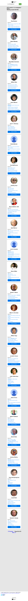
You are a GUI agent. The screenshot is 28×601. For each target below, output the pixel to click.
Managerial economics (12, 211)
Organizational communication (13, 394)
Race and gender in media (12, 187)
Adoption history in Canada (12, 118)
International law (11, 460)
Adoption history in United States (13, 119)
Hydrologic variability (11, 553)
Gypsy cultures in (11, 482)
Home (10, 593)
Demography (10, 531)
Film (8, 437)
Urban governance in (12, 92)
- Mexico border (11, 574)
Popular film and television (12, 186)
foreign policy (11, 458)
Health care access (11, 371)
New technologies (11, 185)
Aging (9, 529)
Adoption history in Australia (13, 117)
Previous (10, 586)
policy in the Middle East (13, 390)
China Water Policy (11, 507)
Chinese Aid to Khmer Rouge (13, 508)
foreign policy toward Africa (13, 161)
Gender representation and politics (14, 438)
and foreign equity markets (13, 253)
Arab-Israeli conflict (11, 391)
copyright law (11, 138)
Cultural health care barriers (13, 370)
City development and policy (13, 93)
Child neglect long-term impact (13, 49)
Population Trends (12, 528)
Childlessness (10, 530)
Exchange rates (10, 257)
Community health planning (12, 324)
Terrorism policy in (12, 46)
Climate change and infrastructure (14, 27)
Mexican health (12, 367)
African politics (10, 162)
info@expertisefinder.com (5, 593)
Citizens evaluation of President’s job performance (14, 279)
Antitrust (9, 301)
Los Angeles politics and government (12, 233)
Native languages (13, 69)
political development (13, 505)
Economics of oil (11, 208)
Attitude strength (11, 277)
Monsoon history (11, 554)
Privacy (13, 593)
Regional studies (11, 184)
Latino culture (10, 577)
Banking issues (10, 254)
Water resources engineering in (14, 23)
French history (10, 350)
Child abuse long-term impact (13, 47)
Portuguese (12, 483)
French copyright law (11, 139)
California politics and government (14, 231)
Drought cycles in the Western (14, 551)
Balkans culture (10, 485)
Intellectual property (11, 140)
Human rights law (11, 459)
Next (14, 587)
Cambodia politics (11, 506)
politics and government (13, 230)
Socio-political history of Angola (13, 165)
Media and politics (11, 234)
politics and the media (12, 436)
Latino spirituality (11, 578)
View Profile (14, 31)
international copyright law (12, 141)
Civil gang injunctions (11, 323)
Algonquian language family (13, 70)
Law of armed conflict (11, 461)
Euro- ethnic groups (13, 484)
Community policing (11, 325)
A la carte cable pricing (12, 300)
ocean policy (11, 207)
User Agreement (16, 593)
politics (11, 276)
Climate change (10, 415)
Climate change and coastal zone (14, 26)
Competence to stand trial (12, 50)
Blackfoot (9, 73)
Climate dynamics (11, 416)
